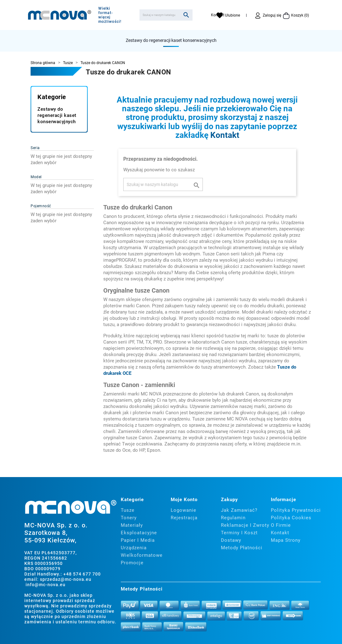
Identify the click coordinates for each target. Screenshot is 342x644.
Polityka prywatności (296, 510)
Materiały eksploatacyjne (139, 529)
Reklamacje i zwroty (245, 525)
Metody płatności (241, 548)
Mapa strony (285, 540)
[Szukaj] (166, 15)
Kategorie (51, 97)
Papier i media (138, 540)
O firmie (281, 525)
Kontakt (224, 135)
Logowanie (183, 510)
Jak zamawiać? (239, 510)
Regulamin (233, 518)
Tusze (127, 510)
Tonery (129, 518)
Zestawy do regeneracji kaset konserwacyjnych (171, 40)
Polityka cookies (291, 518)
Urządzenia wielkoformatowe (142, 551)
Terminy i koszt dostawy (239, 536)
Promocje (132, 563)
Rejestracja (184, 518)
